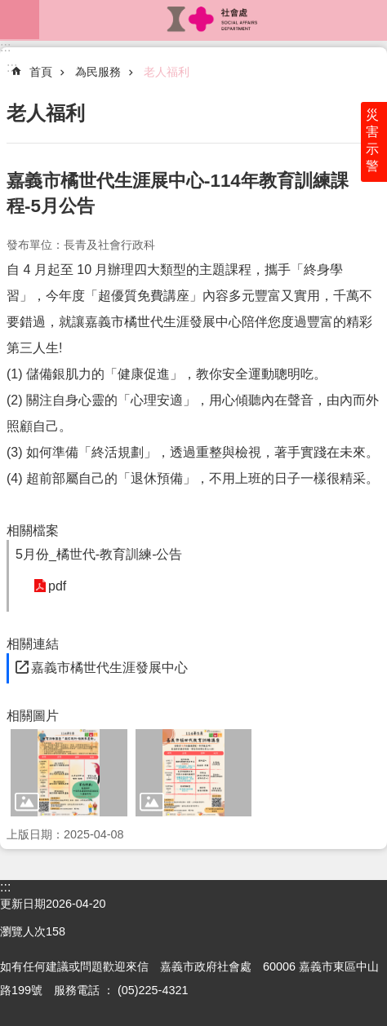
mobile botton (19, 19)
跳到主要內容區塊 (8, 8)
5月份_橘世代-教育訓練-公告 (99, 554)
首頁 (40, 71)
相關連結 (33, 644)
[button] (69, 772)
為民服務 (98, 71)
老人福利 (166, 71)
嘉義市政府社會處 (213, 19)
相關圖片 (33, 716)
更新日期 (23, 903)
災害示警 (372, 140)
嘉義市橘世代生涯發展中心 (109, 667)
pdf (57, 586)
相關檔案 (33, 530)
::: (5, 47)
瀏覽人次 (23, 931)
